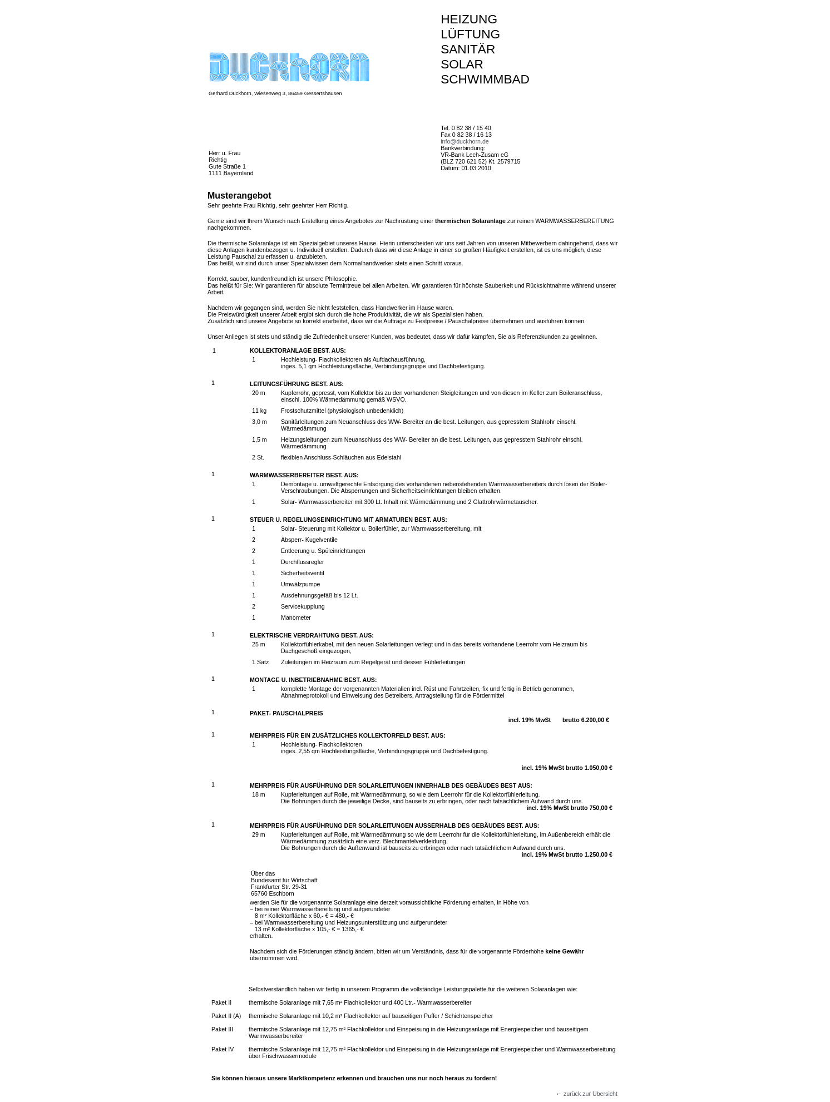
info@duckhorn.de (465, 141)
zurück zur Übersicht (590, 1093)
